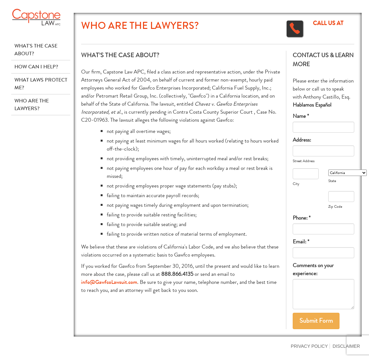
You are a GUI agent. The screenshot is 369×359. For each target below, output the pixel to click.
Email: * (301, 242)
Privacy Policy (309, 346)
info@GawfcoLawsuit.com (109, 282)
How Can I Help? (36, 66)
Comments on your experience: (313, 269)
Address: (302, 140)
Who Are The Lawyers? (31, 104)
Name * (301, 116)
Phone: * (302, 218)
